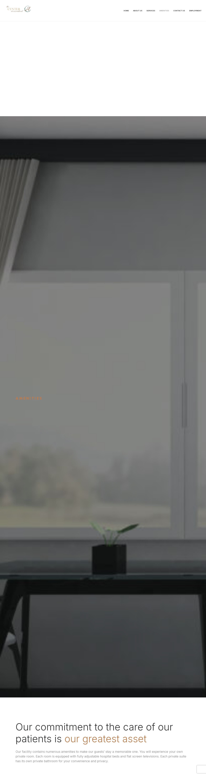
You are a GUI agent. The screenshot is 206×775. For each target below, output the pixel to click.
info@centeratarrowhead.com (60, 750)
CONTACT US (179, 11)
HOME (126, 11)
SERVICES (150, 11)
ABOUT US (137, 11)
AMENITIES (164, 11)
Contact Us (103, 715)
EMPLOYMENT (195, 11)
